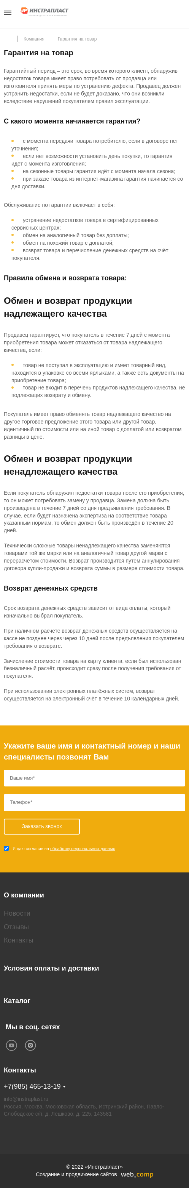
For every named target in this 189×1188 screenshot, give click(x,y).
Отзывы (16, 927)
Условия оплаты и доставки (51, 968)
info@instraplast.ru (26, 1099)
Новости (17, 913)
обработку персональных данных (82, 848)
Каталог (17, 1001)
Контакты (18, 940)
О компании (24, 895)
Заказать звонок (182, 13)
